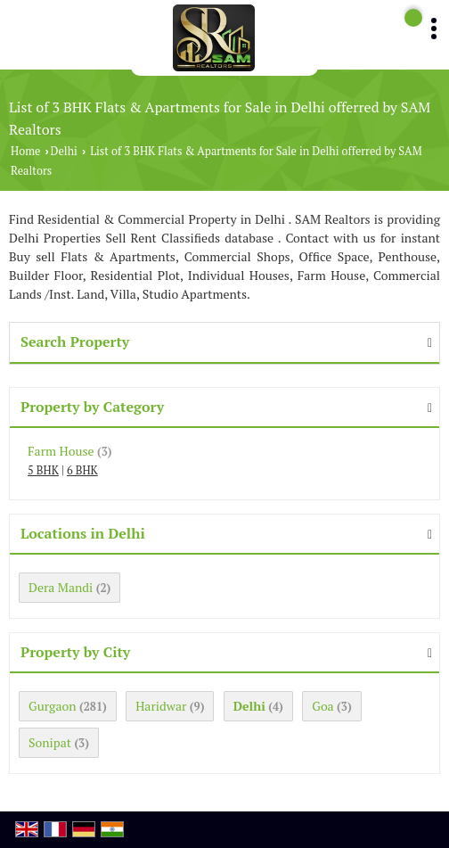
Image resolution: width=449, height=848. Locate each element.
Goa (322, 705)
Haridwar (160, 705)
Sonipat (50, 742)
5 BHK (43, 470)
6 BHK (82, 470)
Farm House (61, 450)
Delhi (64, 151)
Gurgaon (53, 705)
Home (25, 151)
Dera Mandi (61, 587)
